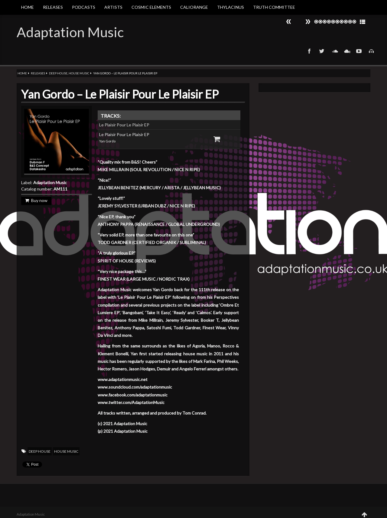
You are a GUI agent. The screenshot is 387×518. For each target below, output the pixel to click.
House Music (79, 73)
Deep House (58, 73)
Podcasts (83, 7)
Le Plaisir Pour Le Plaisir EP (124, 124)
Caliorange (194, 7)
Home (27, 7)
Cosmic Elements (151, 7)
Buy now (36, 200)
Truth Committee (274, 7)
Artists (113, 7)
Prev (308, 21)
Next (289, 21)
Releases (53, 7)
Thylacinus (230, 7)
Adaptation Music (70, 32)
